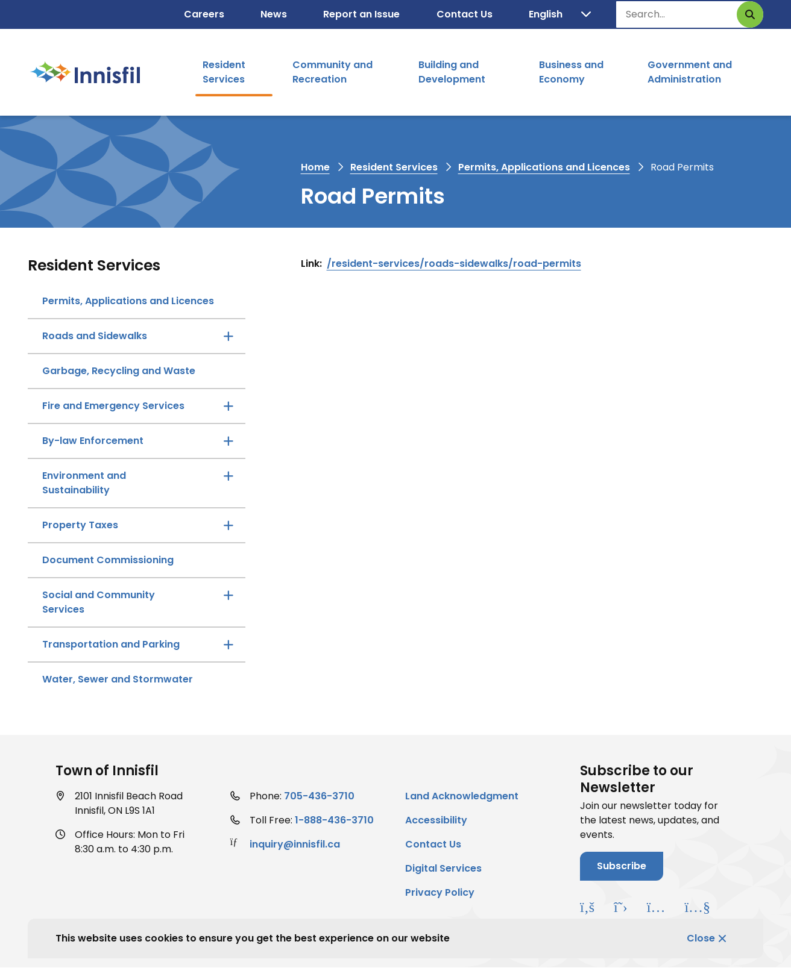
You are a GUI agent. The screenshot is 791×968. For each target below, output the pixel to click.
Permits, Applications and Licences (544, 167)
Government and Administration (690, 72)
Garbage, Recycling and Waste (118, 371)
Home (315, 167)
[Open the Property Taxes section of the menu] (228, 525)
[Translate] (560, 14)
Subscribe (621, 866)
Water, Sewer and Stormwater (117, 679)
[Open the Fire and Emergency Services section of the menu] (228, 406)
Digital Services (443, 868)
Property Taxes (80, 525)
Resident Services (224, 72)
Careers (204, 14)
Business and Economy (571, 72)
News (273, 14)
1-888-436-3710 (334, 820)
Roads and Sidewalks (94, 336)
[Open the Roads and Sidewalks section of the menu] (228, 336)
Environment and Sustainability (84, 483)
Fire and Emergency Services (113, 406)
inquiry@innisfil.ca (295, 844)
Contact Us (464, 14)
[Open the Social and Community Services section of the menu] (228, 595)
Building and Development (451, 72)
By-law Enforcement (92, 441)
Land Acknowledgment (461, 796)
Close (701, 938)
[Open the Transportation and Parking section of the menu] (228, 644)
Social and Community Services (98, 602)
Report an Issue (361, 14)
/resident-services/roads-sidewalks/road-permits (454, 263)
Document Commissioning (108, 560)
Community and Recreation (332, 72)
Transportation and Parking (111, 644)
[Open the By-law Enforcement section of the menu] (228, 441)
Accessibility (436, 820)
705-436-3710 (319, 796)
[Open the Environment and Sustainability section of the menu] (228, 476)
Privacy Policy (439, 892)
